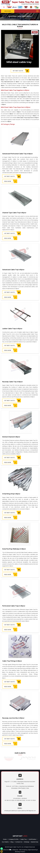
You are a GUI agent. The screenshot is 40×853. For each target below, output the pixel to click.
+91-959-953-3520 (20, 800)
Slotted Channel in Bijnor (11, 437)
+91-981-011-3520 (9, 800)
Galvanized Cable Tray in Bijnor (13, 270)
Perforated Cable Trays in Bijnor (13, 606)
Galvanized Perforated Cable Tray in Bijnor (17, 154)
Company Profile (13, 839)
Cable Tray (23, 839)
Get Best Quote (12, 176)
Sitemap (26, 842)
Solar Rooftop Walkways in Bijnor (14, 549)
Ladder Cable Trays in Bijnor (12, 329)
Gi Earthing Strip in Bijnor (11, 494)
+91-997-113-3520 (31, 800)
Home (5, 839)
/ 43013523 (24, 798)
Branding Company (20, 851)
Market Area (34, 842)
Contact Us (18, 842)
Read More (10, 181)
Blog (12, 842)
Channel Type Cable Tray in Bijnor (14, 213)
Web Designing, (23, 849)
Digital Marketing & (33, 849)
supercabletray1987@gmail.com (27, 810)
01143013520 (16, 798)
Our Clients (5, 842)
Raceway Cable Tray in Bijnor (12, 382)
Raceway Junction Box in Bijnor (13, 718)
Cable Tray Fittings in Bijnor (12, 661)
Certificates (32, 839)
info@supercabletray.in (10, 810)
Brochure (8, 11)
